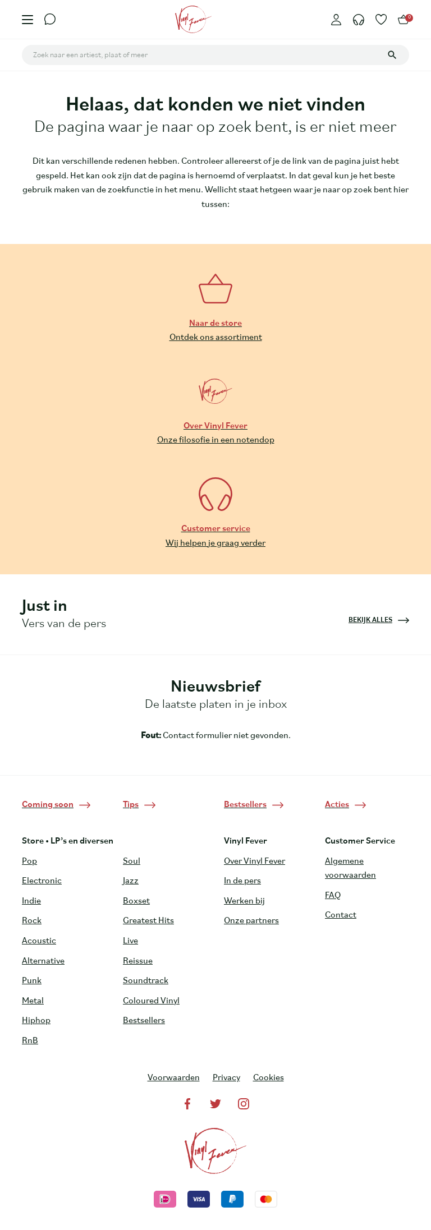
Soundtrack (145, 980)
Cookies (268, 1078)
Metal (33, 1001)
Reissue (138, 961)
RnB (30, 1040)
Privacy (226, 1078)
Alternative (43, 961)
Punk (32, 980)
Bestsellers (144, 1020)
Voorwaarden (174, 1078)
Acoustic (39, 941)
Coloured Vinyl (151, 1001)
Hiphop (36, 1020)
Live (130, 941)
